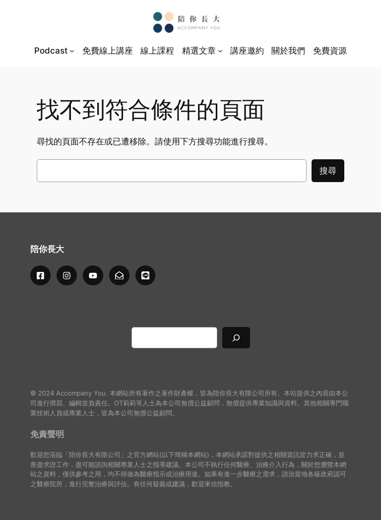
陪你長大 (47, 249)
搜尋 (327, 171)
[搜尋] (236, 337)
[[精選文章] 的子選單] (220, 50)
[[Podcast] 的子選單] (71, 50)
